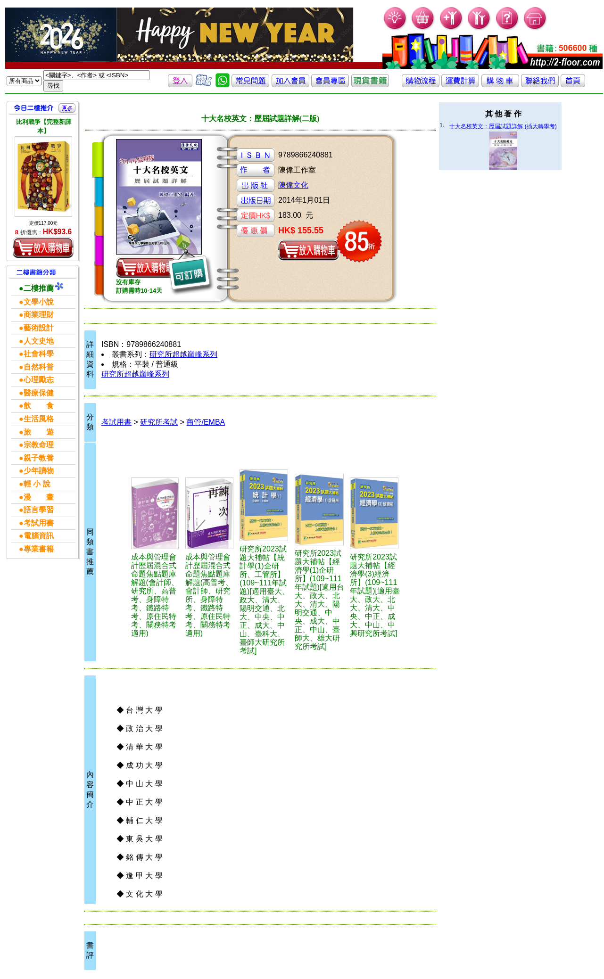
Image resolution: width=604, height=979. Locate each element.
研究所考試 (159, 422)
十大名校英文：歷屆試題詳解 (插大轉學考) (502, 126)
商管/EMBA (205, 422)
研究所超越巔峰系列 (183, 354)
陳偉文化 (293, 185)
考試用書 (116, 422)
